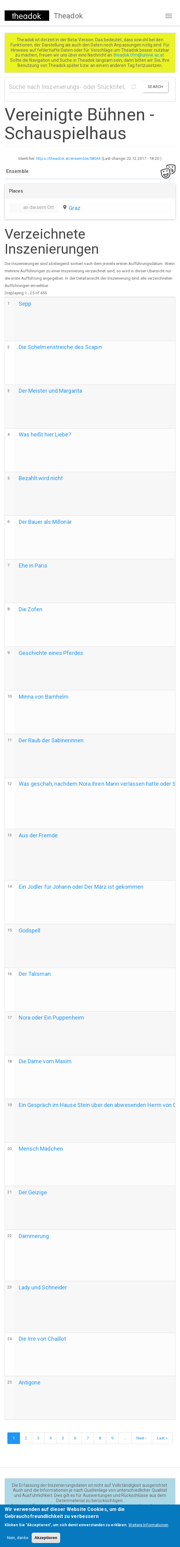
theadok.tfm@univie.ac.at (139, 55)
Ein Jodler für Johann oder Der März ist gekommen (81, 887)
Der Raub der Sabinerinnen (51, 740)
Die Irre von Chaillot (42, 1339)
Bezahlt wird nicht (41, 478)
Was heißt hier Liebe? (45, 434)
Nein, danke (17, 1541)
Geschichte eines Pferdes (51, 653)
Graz (74, 208)
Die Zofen (31, 609)
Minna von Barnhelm (44, 696)
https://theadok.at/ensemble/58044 (68, 158)
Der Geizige (33, 1192)
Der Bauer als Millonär (45, 522)
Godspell (30, 930)
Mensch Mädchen (41, 1148)
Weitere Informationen (148, 1528)
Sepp (25, 303)
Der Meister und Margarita (50, 391)
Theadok (68, 16)
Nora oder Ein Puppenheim (51, 1017)
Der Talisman (35, 974)
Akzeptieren (45, 1541)
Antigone (30, 1382)
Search (155, 86)
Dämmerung (34, 1236)
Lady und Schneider (43, 1287)
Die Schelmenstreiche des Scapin (60, 347)
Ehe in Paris (33, 565)
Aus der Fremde (38, 835)
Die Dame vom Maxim (45, 1061)
